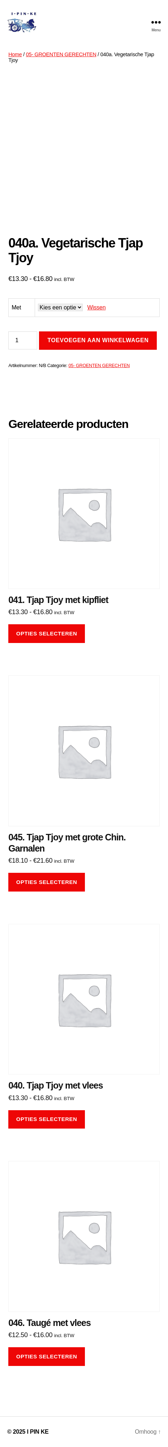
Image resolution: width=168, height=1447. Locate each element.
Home (15, 54)
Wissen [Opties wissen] (96, 307)
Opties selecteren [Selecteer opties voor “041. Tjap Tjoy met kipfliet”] (46, 633)
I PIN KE (37, 1432)
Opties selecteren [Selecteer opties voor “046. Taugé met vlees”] (46, 1356)
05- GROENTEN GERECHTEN (61, 54)
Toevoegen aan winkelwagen (97, 340)
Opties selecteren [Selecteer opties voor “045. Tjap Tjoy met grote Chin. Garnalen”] (46, 882)
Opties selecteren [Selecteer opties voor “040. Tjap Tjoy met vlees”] (46, 1119)
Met (16, 307)
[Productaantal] (22, 340)
